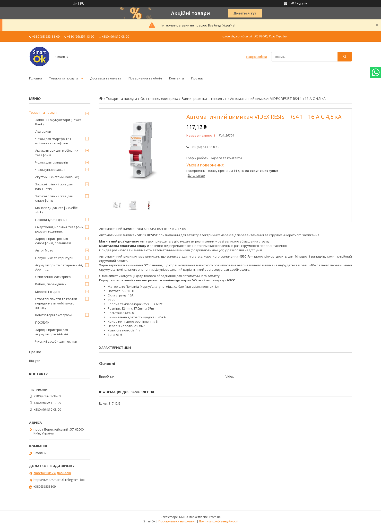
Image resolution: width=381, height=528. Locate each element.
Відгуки (34, 360)
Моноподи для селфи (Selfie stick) (56, 210)
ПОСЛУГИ (42, 322)
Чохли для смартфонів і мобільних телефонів (53, 141)
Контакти (176, 78)
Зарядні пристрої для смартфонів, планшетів (53, 240)
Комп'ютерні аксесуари (53, 315)
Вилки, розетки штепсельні (204, 99)
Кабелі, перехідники (51, 284)
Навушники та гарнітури (54, 258)
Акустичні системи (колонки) (57, 177)
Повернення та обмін (145, 78)
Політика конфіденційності (218, 521)
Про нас (197, 78)
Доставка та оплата (105, 78)
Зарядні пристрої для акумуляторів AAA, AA (51, 332)
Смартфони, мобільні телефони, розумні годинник (59, 229)
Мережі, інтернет (48, 291)
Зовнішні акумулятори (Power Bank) (58, 122)
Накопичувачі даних (51, 219)
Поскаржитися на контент (177, 521)
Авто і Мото (44, 250)
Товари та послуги (63, 78)
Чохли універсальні (50, 169)
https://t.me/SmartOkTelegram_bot (59, 480)
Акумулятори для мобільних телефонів (56, 152)
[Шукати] (345, 56)
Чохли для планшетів (51, 162)
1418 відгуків (298, 3)
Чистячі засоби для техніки (56, 341)
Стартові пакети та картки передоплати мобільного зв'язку (56, 303)
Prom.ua (215, 517)
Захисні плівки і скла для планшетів (54, 186)
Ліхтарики (43, 131)
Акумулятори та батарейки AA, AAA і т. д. (59, 267)
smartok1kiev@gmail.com (52, 473)
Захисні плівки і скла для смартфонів (54, 198)
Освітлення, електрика (159, 99)
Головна (35, 78)
